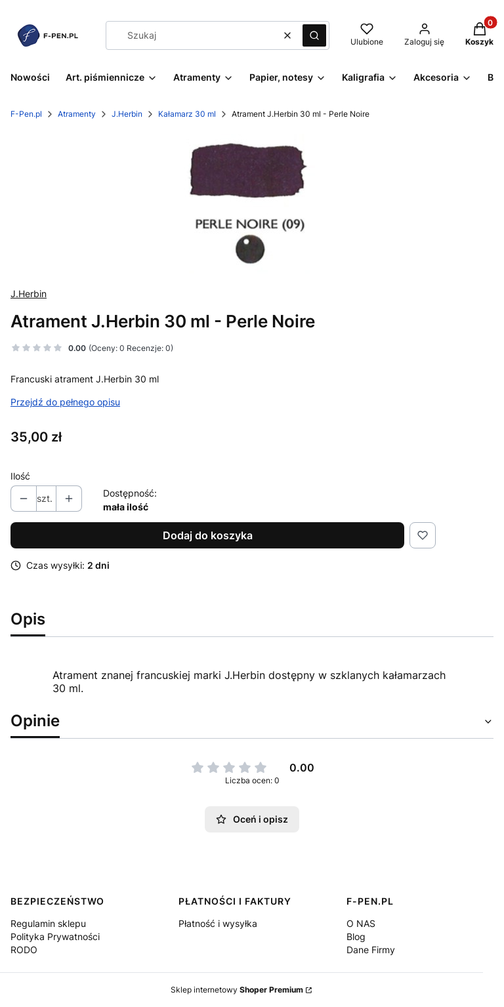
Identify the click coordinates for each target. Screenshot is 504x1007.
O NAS (360, 923)
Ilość (20, 476)
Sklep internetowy (237, 990)
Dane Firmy (370, 949)
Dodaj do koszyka (208, 535)
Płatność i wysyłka (217, 923)
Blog (356, 936)
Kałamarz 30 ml (187, 114)
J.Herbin (127, 114)
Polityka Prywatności (55, 936)
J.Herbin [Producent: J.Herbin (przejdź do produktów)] (28, 293)
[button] (314, 35)
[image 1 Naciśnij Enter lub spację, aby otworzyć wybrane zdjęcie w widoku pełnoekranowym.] (252, 204)
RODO (23, 949)
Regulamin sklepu (48, 923)
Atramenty (77, 114)
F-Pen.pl (26, 114)
